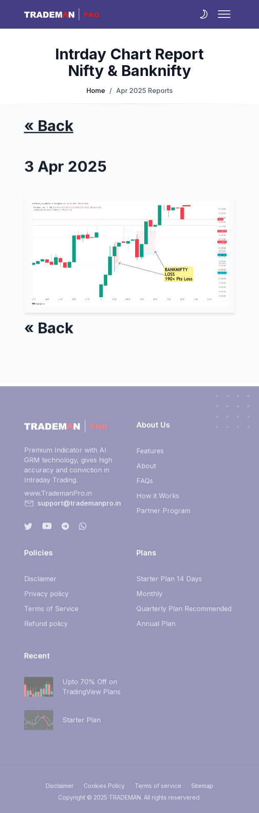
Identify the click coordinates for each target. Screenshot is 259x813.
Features (150, 454)
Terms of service (158, 789)
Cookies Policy (104, 789)
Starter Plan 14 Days (169, 582)
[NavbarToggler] (224, 14)
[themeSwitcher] (204, 14)
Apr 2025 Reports (141, 91)
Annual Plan (155, 627)
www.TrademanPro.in (58, 496)
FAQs (144, 484)
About (146, 469)
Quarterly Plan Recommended (184, 612)
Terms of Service (51, 612)
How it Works (157, 499)
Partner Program (163, 514)
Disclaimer (40, 582)
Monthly (149, 597)
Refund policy (46, 627)
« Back (49, 126)
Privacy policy (46, 597)
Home (95, 90)
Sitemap (202, 789)
